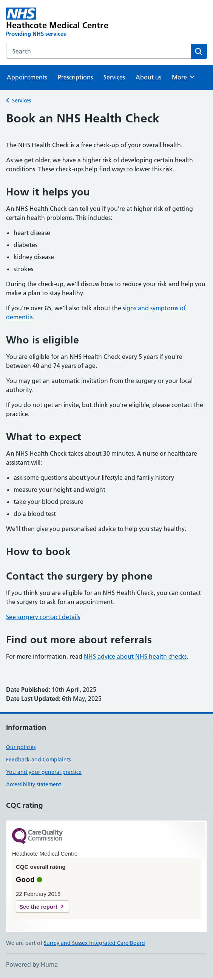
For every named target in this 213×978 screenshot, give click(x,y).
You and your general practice (44, 772)
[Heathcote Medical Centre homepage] (66, 23)
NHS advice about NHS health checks (135, 656)
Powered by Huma (32, 964)
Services (114, 77)
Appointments (27, 77)
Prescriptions (75, 77)
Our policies (21, 747)
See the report (38, 906)
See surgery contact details (43, 617)
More (184, 76)
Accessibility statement (33, 784)
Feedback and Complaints (38, 759)
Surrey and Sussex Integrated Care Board (94, 943)
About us (148, 77)
